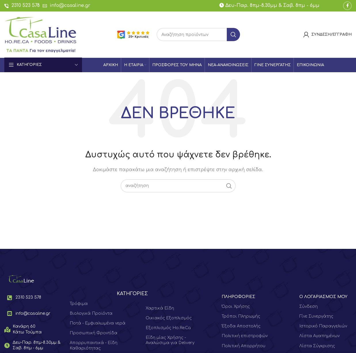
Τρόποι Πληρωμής (241, 316)
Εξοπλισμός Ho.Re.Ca (168, 328)
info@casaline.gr (70, 5)
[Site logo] (40, 34)
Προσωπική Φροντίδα (93, 333)
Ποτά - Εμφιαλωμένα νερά (97, 323)
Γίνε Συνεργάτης (316, 316)
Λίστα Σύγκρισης (317, 346)
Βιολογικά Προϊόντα (91, 313)
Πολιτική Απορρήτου (243, 346)
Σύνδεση (308, 306)
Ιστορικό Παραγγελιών (323, 326)
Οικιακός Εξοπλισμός (169, 318)
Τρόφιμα (79, 304)
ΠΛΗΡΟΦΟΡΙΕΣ (238, 297)
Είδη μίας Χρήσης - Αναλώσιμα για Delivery (170, 340)
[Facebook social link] (347, 5)
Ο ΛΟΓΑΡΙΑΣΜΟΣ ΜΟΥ (323, 297)
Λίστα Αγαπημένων (319, 336)
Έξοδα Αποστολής (241, 326)
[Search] (198, 34)
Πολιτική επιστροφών (245, 336)
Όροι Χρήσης (236, 306)
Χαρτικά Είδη (160, 308)
